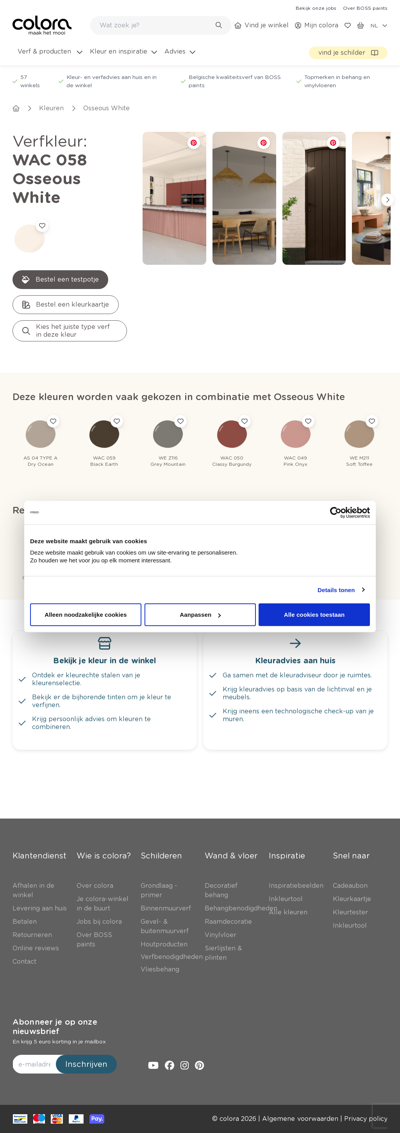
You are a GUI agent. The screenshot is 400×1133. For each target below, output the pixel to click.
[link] (316, 8)
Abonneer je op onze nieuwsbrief (54, 1026)
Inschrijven (86, 1064)
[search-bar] (156, 25)
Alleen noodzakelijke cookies (86, 614)
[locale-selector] (379, 25)
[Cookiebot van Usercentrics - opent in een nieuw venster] (336, 512)
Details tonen (336, 589)
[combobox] (160, 25)
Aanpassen (200, 614)
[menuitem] (49, 56)
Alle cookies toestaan (314, 614)
